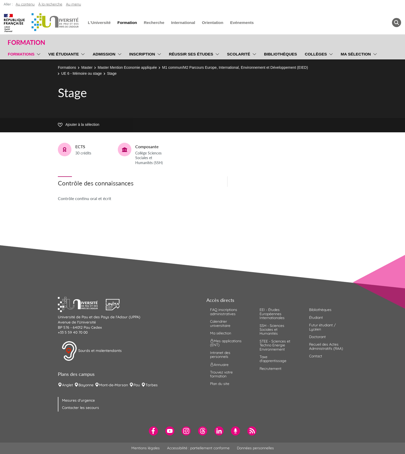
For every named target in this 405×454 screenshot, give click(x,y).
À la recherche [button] (50, 4)
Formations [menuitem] (21, 54)
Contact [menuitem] (315, 356)
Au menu (73, 4)
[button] (82, 304)
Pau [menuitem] (136, 385)
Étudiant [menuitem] (316, 317)
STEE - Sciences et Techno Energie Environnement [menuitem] (275, 345)
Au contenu (25, 4)
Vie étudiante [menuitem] (63, 54)
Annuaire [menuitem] (219, 364)
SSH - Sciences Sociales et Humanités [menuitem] (272, 329)
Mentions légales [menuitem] (145, 448)
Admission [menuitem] (104, 54)
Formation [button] (26, 42)
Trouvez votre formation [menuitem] (221, 374)
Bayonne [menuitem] (86, 385)
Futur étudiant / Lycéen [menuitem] (322, 327)
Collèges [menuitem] (316, 54)
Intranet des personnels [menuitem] (220, 354)
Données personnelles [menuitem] (255, 448)
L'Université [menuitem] (99, 22)
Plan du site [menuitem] (219, 383)
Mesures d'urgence (78, 400)
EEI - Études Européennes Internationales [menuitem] (272, 313)
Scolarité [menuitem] (238, 54)
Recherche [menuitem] (154, 22)
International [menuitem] (183, 22)
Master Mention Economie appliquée (127, 67)
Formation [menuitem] (127, 22)
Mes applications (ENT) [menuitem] (226, 343)
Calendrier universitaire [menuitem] (220, 323)
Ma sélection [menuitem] (356, 54)
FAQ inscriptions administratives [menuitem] (223, 311)
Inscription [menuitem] (142, 54)
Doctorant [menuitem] (317, 336)
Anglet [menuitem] (67, 385)
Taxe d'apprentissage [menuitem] (273, 359)
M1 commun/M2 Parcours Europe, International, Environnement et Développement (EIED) (235, 67)
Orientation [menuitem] (212, 22)
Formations (67, 67)
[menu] (38, 53)
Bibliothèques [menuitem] (280, 54)
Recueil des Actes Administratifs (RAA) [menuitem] (326, 346)
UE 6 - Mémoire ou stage (81, 73)
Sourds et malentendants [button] (92, 351)
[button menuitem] (396, 22)
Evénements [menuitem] (242, 22)
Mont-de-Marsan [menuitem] (113, 385)
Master (87, 67)
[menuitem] (153, 431)
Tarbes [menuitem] (151, 385)
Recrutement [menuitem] (270, 368)
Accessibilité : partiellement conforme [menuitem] (198, 448)
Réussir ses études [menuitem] (191, 54)
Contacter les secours (80, 407)
